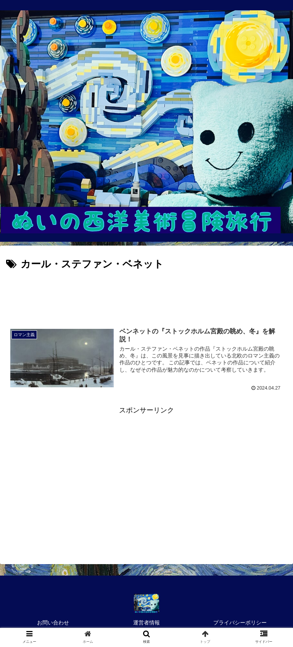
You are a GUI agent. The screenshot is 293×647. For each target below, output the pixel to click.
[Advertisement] (146, 294)
